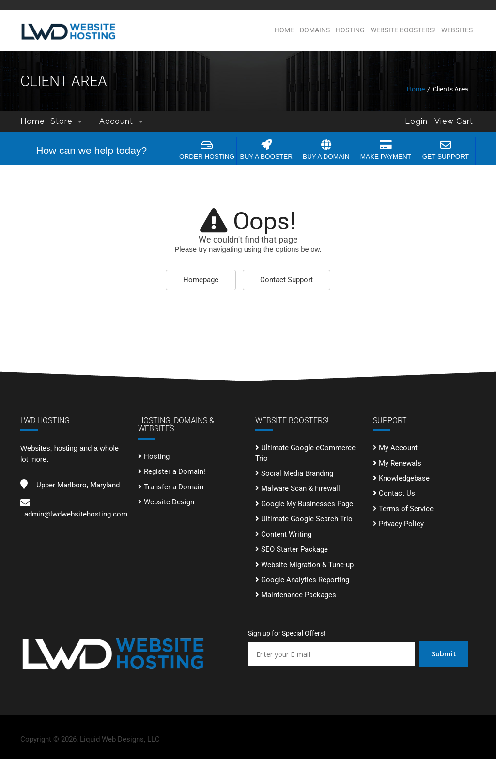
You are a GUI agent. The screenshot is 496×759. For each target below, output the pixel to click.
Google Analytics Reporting (305, 580)
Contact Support (286, 279)
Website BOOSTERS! (403, 30)
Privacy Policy (401, 523)
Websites (457, 30)
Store (66, 121)
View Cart (453, 121)
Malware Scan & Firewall (300, 488)
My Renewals (400, 463)
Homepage (200, 279)
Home (284, 30)
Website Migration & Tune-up (307, 565)
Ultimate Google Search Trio (307, 519)
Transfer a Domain (173, 487)
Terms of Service (406, 508)
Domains (315, 30)
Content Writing (286, 534)
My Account (398, 447)
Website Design (169, 502)
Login (416, 121)
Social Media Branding (297, 473)
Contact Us (397, 493)
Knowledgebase (404, 478)
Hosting (350, 30)
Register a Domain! (174, 471)
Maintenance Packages (298, 595)
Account (121, 121)
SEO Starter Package (294, 549)
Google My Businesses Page (307, 504)
